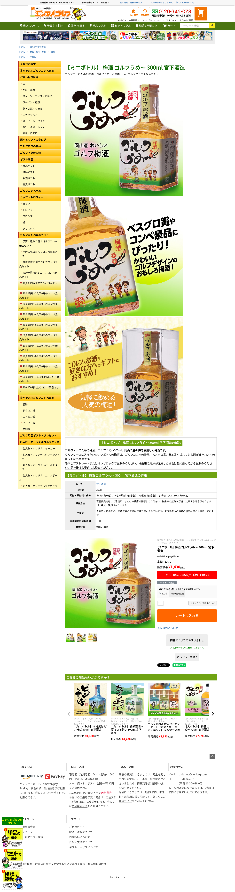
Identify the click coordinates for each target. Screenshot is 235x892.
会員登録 (133, 20)
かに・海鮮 (29, 90)
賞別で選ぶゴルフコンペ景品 (37, 71)
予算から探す (53, 26)
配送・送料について (81, 832)
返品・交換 (127, 767)
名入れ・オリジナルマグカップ (40, 486)
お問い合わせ (43, 864)
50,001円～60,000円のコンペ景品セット (38, 337)
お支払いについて (79, 837)
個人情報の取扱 (97, 864)
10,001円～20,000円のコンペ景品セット (38, 295)
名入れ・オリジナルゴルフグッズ (39, 442)
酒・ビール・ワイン (34, 121)
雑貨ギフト (29, 184)
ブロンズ (27, 216)
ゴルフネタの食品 (30, 146)
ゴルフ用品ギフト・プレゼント (38, 435)
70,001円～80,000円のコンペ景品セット (38, 358)
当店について (29, 26)
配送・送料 (77, 767)
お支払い (26, 767)
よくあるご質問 (186, 20)
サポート (76, 819)
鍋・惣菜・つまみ (33, 108)
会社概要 (27, 864)
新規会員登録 (27, 827)
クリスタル (29, 228)
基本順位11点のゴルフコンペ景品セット (38, 264)
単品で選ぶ (98, 26)
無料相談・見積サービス (131, 2)
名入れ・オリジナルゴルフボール (38, 477)
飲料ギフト (29, 172)
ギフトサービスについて (83, 847)
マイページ (27, 819)
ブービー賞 (29, 423)
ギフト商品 (26, 159)
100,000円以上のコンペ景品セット (39, 389)
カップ (26, 203)
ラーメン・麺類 (31, 102)
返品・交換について (81, 842)
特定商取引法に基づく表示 (69, 864)
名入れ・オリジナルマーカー (39, 448)
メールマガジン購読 (31, 837)
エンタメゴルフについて (150, 20)
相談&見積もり (146, 26)
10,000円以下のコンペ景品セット (38, 285)
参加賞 (26, 429)
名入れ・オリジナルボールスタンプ (38, 467)
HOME (22, 46)
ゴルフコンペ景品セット (34, 235)
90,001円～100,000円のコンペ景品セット (39, 379)
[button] (69, 713)
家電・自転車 (30, 133)
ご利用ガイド (170, 20)
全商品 (33, 56)
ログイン (122, 20)
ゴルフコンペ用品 (30, 191)
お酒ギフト (29, 178)
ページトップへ (212, 756)
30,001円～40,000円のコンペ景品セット (38, 316)
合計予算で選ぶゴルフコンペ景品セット (38, 275)
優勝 (25, 404)
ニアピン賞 (29, 416)
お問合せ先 (176, 767)
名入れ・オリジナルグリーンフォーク (39, 457)
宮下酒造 (101, 483)
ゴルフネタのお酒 (38, 46)
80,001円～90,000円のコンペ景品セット (38, 368)
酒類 (53, 51)
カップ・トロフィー (32, 197)
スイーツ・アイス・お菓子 (37, 96)
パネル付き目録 (29, 77)
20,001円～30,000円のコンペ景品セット (38, 306)
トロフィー (29, 210)
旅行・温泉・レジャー (35, 127)
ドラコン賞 (29, 410)
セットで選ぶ (121, 26)
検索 (212, 25)
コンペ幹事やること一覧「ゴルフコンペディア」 (172, 2)
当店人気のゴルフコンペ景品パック (38, 254)
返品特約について (167, 628)
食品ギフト (29, 165)
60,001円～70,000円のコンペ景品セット (38, 348)
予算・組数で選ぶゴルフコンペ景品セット (38, 243)
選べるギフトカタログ (33, 139)
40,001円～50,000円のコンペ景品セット (38, 327)
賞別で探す (76, 26)
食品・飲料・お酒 (38, 51)
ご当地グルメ (30, 114)
